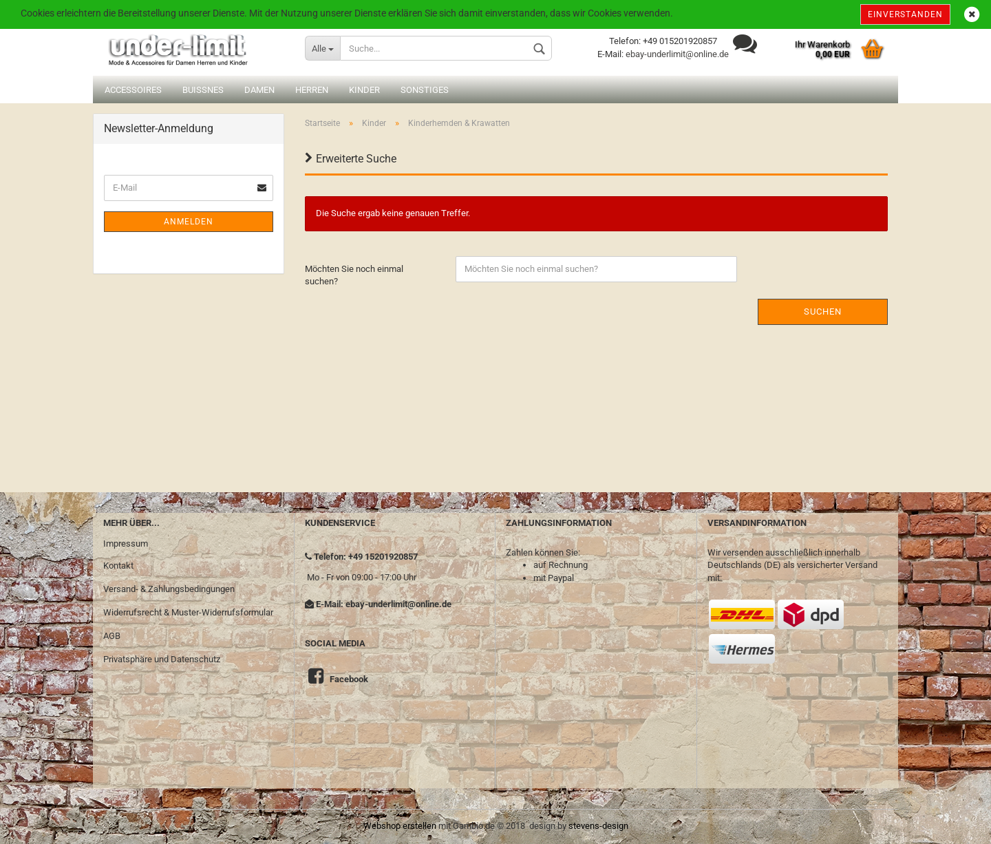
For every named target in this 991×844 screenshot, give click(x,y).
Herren (311, 90)
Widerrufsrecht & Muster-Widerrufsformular (188, 612)
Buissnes (203, 90)
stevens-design (598, 826)
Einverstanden (905, 14)
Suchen (823, 311)
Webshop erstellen (399, 826)
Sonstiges (425, 90)
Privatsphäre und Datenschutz (161, 659)
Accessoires (133, 90)
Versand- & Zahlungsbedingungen (169, 589)
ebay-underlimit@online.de (677, 54)
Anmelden (188, 221)
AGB (111, 636)
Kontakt (118, 565)
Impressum (125, 543)
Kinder (364, 90)
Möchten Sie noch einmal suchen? (354, 275)
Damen (259, 90)
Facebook (349, 679)
